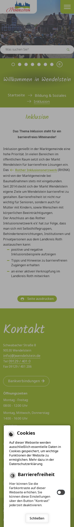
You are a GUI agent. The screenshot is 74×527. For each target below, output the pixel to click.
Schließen (37, 518)
